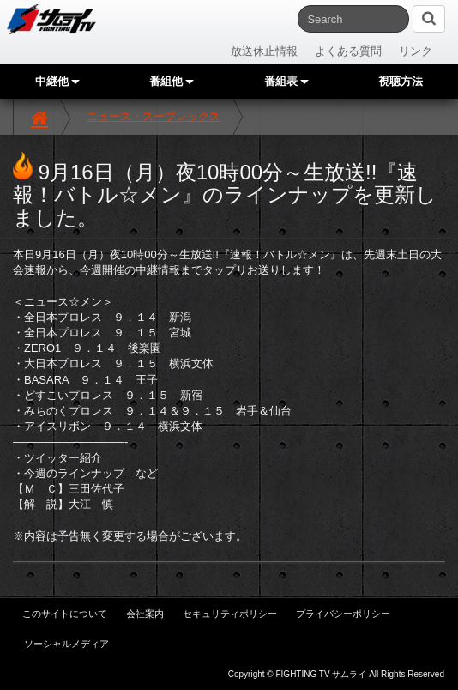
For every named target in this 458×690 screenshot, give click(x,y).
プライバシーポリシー (343, 613)
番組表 (286, 81)
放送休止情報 (264, 51)
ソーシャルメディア (66, 644)
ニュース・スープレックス (153, 116)
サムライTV (51, 19)
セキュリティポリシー (230, 613)
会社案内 (145, 613)
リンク (415, 51)
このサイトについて (64, 613)
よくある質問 (348, 51)
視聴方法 (400, 81)
